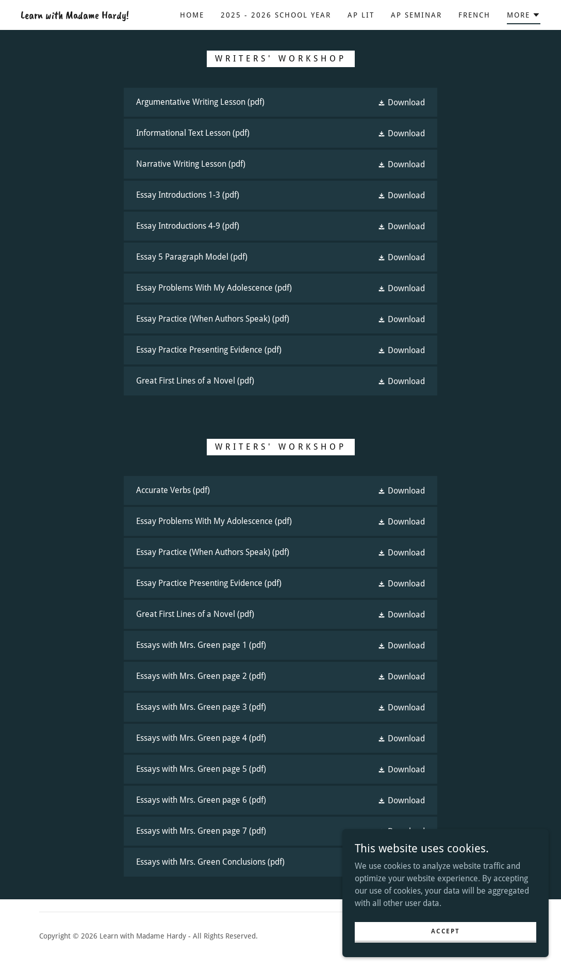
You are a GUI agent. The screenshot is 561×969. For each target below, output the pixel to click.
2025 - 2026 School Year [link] (276, 15)
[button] (523, 16)
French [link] (474, 15)
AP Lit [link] (361, 15)
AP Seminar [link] (416, 15)
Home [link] (192, 15)
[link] (75, 16)
